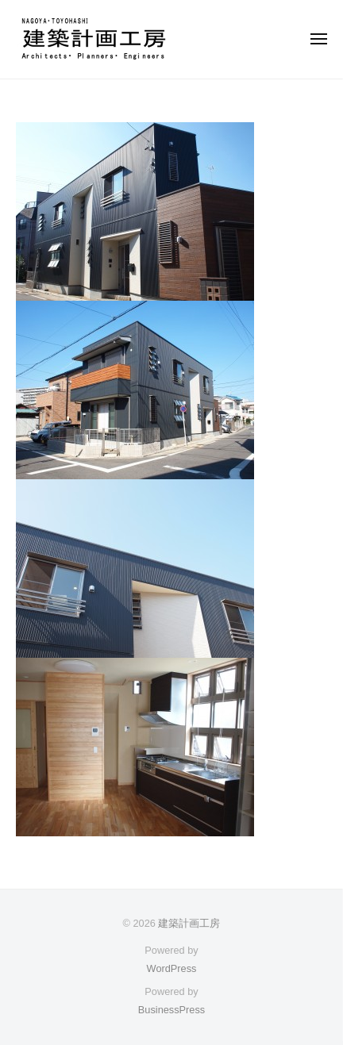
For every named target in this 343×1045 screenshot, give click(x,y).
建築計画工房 (189, 923)
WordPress (172, 968)
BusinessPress (171, 1010)
